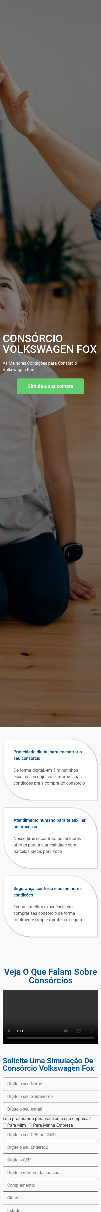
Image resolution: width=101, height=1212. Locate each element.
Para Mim (16, 1125)
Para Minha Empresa (53, 1125)
